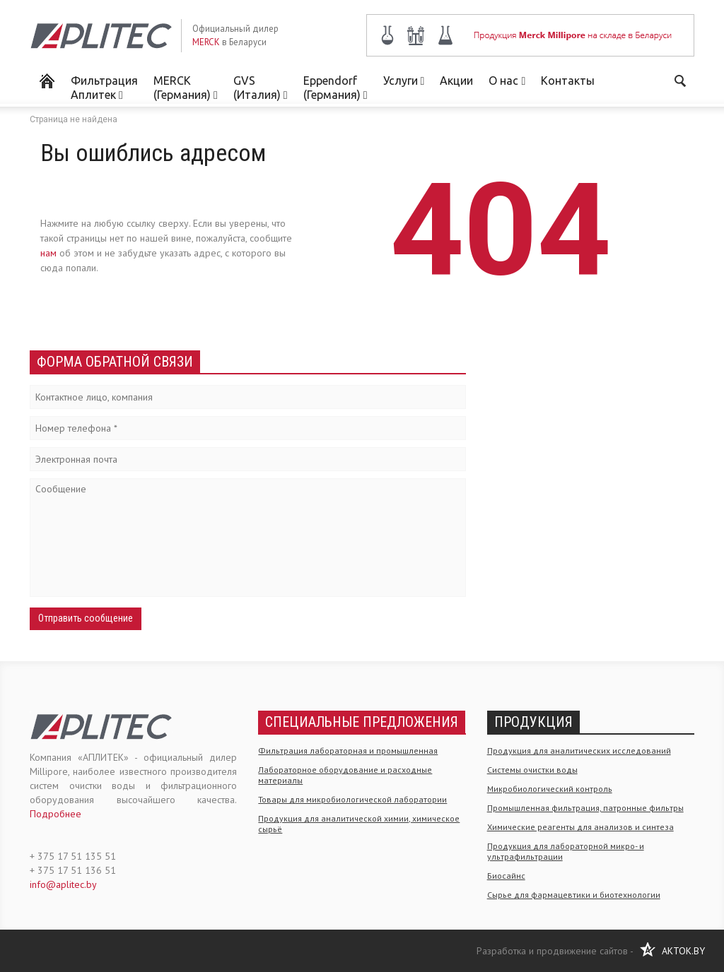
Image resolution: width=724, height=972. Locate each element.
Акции (456, 80)
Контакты (568, 80)
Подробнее (55, 813)
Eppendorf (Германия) (335, 87)
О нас (507, 80)
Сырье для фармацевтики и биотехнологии (573, 894)
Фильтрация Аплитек (104, 87)
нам (48, 253)
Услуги (404, 80)
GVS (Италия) (260, 87)
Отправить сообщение (85, 618)
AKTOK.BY (683, 950)
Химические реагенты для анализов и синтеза (580, 827)
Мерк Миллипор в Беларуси (46, 80)
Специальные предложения (361, 721)
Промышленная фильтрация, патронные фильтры (585, 807)
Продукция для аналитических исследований (579, 750)
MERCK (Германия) (185, 87)
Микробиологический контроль (549, 788)
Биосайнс (506, 875)
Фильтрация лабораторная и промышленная (348, 750)
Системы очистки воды (532, 769)
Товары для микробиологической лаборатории (352, 799)
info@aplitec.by (63, 884)
